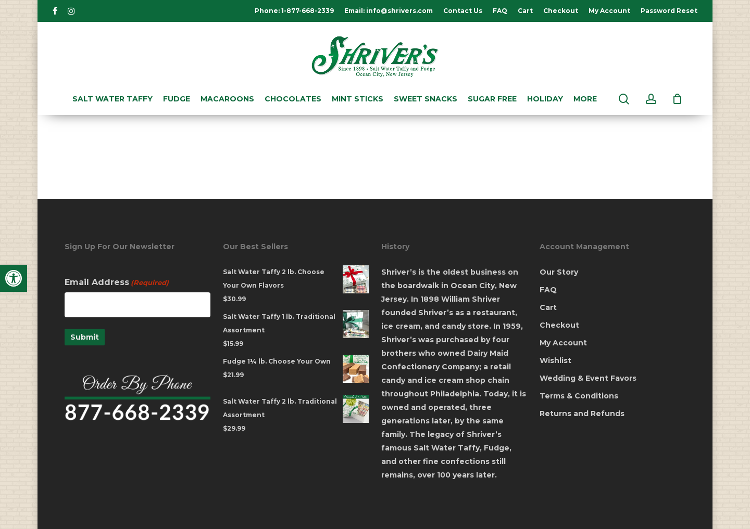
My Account (563, 342)
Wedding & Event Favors (588, 378)
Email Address (117, 282)
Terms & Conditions (579, 396)
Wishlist (555, 360)
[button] (13, 278)
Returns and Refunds (582, 413)
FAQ (548, 289)
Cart (548, 307)
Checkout (559, 325)
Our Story (559, 272)
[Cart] (677, 99)
